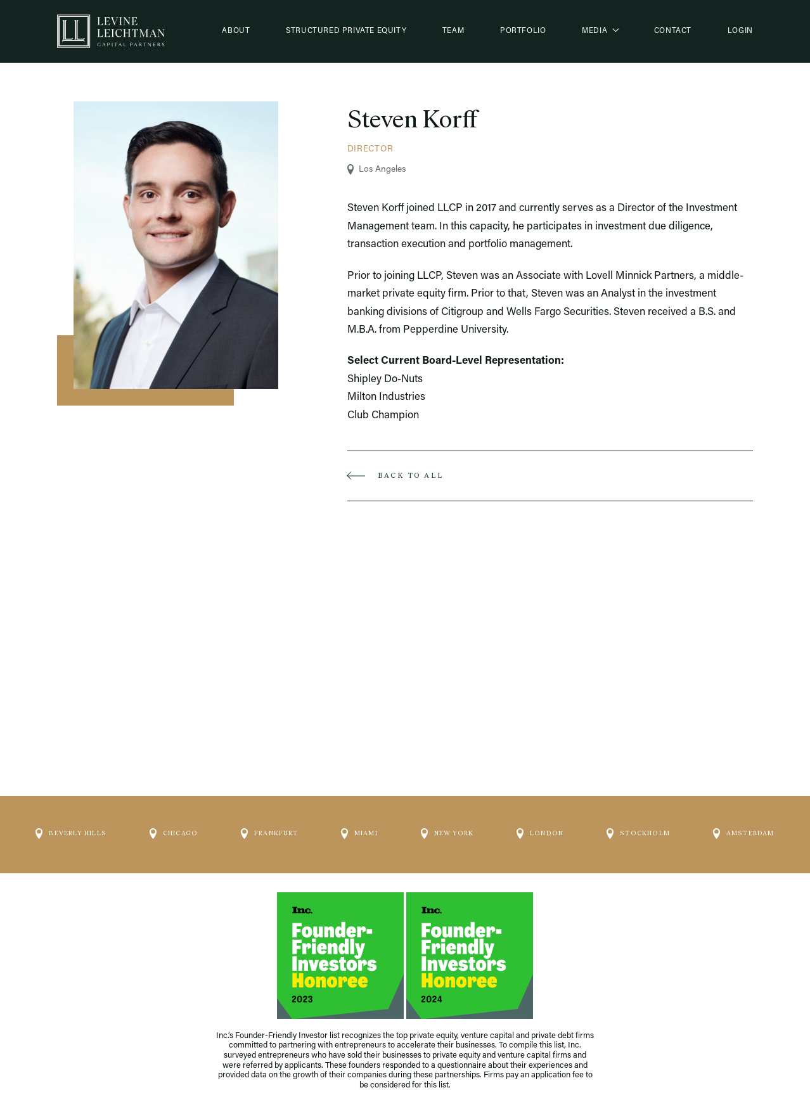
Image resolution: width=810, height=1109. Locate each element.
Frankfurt (269, 834)
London (540, 834)
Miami (359, 834)
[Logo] (111, 31)
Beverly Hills (70, 834)
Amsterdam (744, 834)
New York (447, 834)
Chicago (174, 834)
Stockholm (638, 834)
